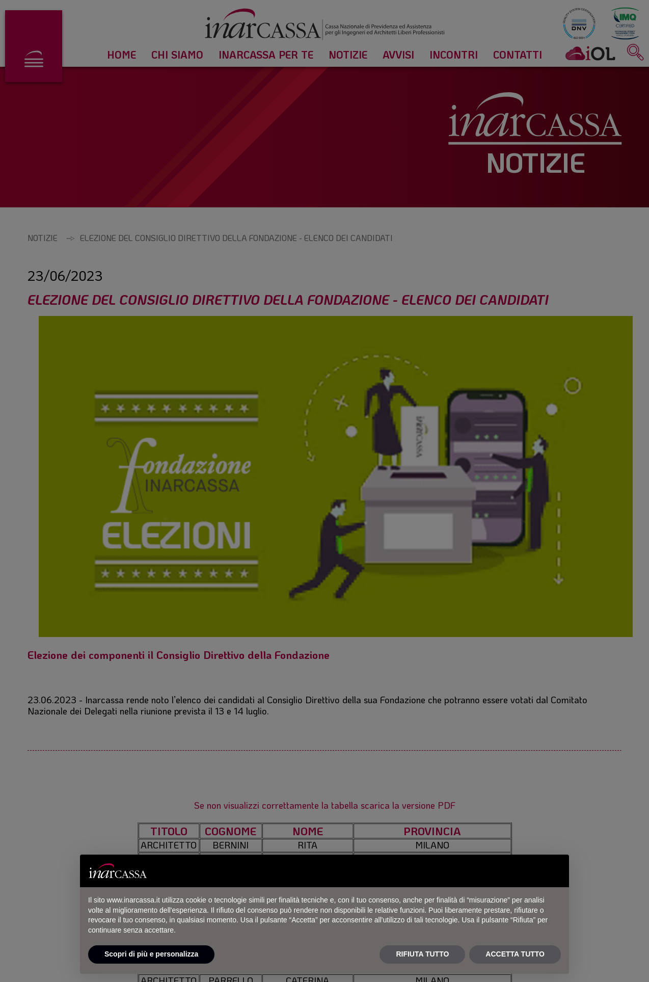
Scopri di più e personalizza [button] (151, 954)
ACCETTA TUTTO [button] (515, 954)
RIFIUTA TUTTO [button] (422, 954)
